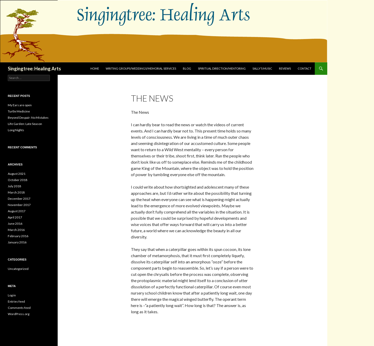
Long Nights (16, 130)
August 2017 (16, 211)
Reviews (285, 68)
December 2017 (19, 199)
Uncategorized (18, 269)
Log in (12, 295)
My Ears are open (20, 105)
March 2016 (16, 230)
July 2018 (14, 186)
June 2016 (15, 223)
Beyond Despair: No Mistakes (28, 117)
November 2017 (19, 205)
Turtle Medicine (19, 111)
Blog (187, 68)
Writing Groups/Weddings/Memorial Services (141, 68)
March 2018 (16, 192)
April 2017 (15, 217)
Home (94, 68)
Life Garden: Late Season (25, 124)
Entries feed (16, 301)
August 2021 (16, 174)
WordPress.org (18, 314)
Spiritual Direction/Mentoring (222, 68)
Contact (304, 68)
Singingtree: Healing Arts (34, 68)
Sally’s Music (262, 68)
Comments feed (19, 308)
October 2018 (17, 180)
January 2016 (17, 242)
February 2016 (18, 236)
